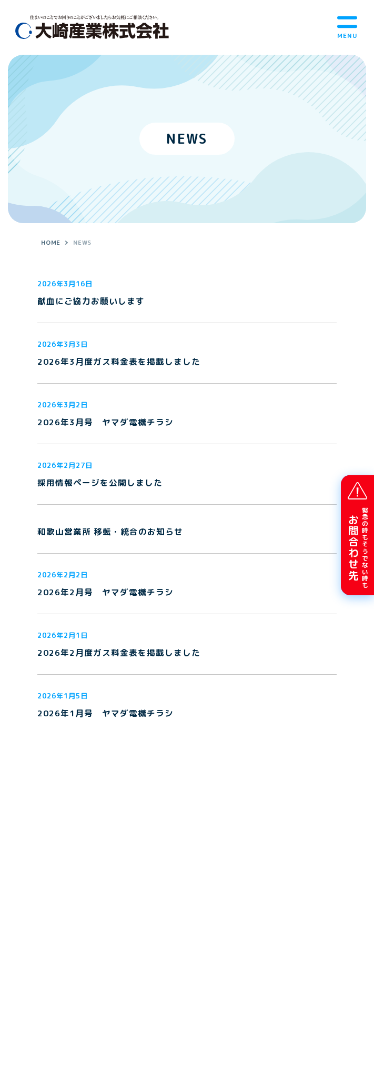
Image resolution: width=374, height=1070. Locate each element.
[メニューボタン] (347, 27)
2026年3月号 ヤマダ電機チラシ (105, 422)
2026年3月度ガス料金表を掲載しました (118, 361)
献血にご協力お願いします (91, 301)
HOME (50, 242)
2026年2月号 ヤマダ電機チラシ (105, 592)
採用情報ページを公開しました (100, 482)
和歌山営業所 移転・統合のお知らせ (110, 531)
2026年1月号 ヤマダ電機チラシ (105, 713)
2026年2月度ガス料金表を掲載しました (118, 652)
